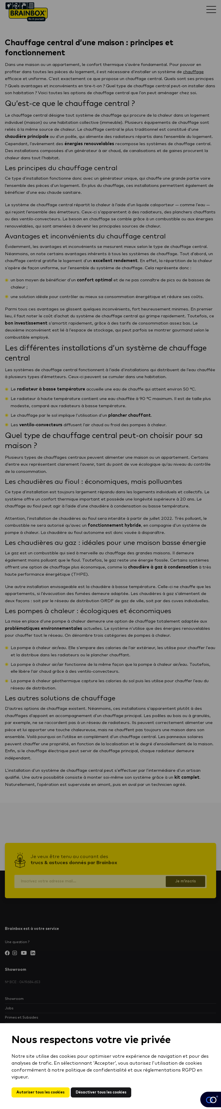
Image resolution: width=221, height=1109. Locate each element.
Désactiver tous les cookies (104, 1092)
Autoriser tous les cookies (42, 1092)
